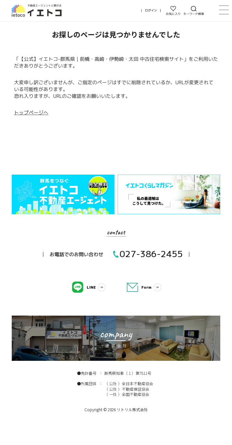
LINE (91, 287)
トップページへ (31, 112)
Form (146, 287)
